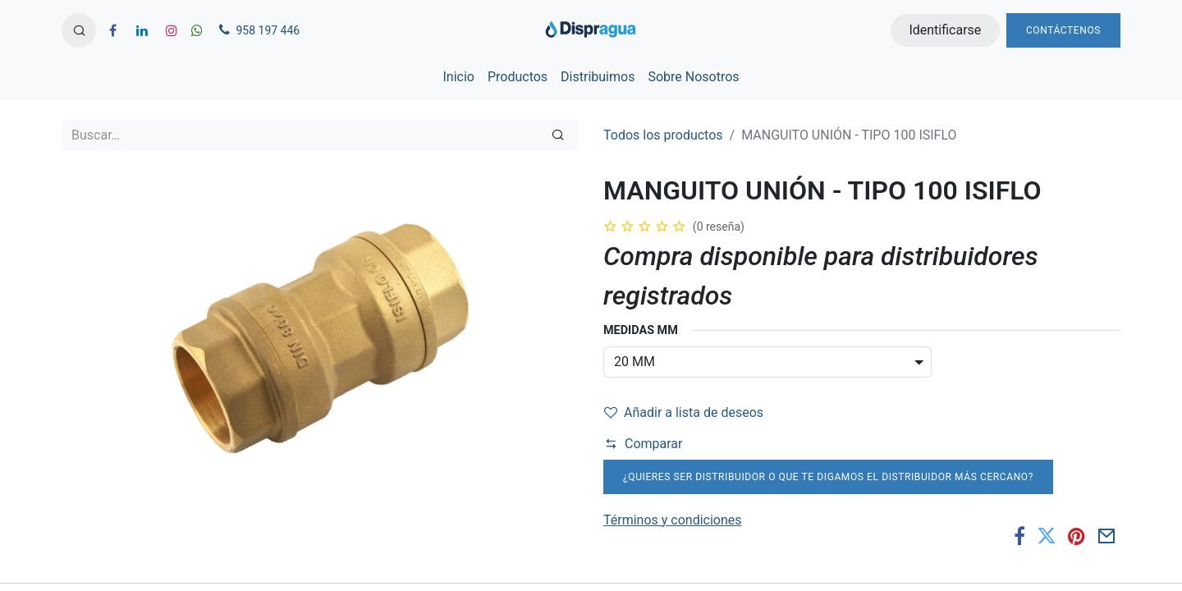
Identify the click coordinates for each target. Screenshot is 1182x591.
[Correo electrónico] (1107, 536)
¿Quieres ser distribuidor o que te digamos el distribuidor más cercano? (828, 477)
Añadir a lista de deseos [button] (683, 412)
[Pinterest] (1076, 536)
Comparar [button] (643, 443)
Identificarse (945, 30)
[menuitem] (458, 77)
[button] (79, 30)
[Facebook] (1019, 536)
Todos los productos (663, 135)
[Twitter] (1046, 536)
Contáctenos (1063, 30)
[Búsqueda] (558, 135)
